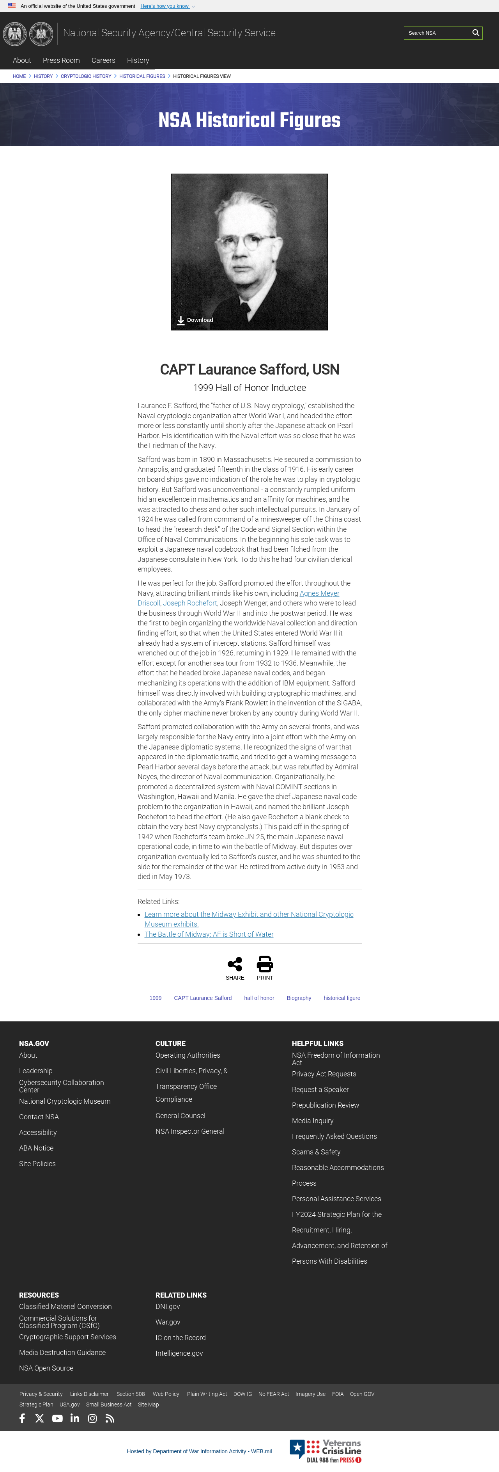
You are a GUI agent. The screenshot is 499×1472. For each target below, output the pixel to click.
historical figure (336, 998)
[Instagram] (92, 1419)
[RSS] (110, 1419)
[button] (168, 6)
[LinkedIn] (74, 1419)
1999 (149, 998)
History (138, 60)
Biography (293, 998)
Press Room (61, 60)
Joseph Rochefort (190, 603)
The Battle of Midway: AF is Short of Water (209, 934)
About (22, 60)
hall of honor (254, 998)
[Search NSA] (437, 33)
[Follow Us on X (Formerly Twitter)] (39, 1419)
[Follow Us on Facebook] (22, 1419)
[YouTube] (57, 1419)
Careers (103, 60)
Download (194, 320)
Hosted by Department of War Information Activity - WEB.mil (199, 1451)
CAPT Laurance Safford (197, 998)
